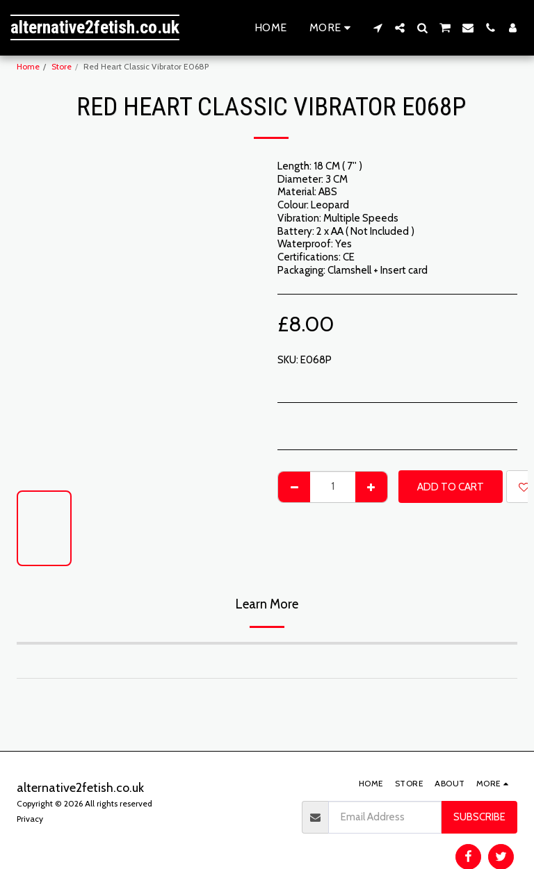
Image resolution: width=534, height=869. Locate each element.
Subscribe (479, 817)
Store (61, 66)
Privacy (30, 818)
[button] (377, 27)
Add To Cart (450, 487)
